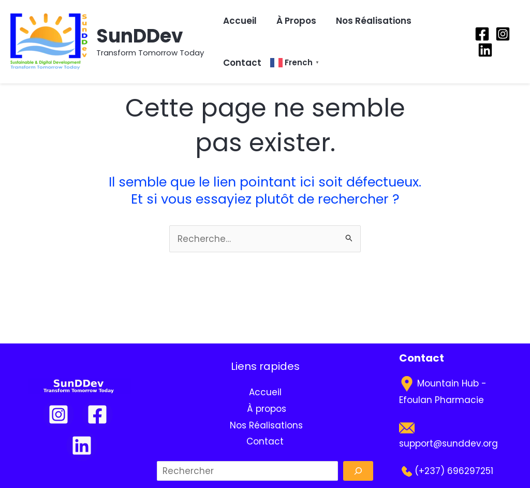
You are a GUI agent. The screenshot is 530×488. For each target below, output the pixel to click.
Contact (242, 62)
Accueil (240, 21)
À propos (295, 21)
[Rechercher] (358, 471)
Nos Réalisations (372, 21)
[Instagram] (502, 33)
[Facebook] (482, 33)
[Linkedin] (485, 50)
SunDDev (139, 36)
